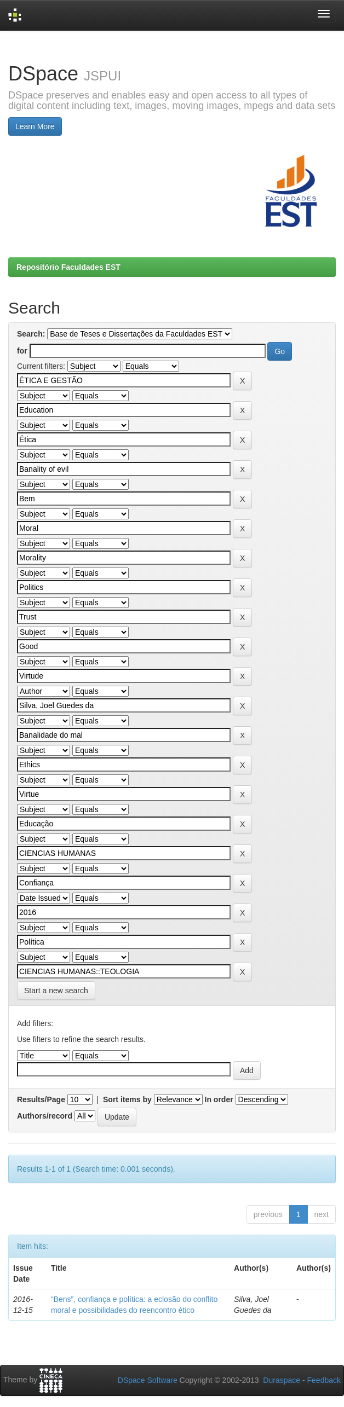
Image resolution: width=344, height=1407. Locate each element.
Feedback (324, 1380)
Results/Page (41, 1099)
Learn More (35, 126)
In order (219, 1099)
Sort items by (127, 1099)
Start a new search (56, 990)
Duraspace (281, 1380)
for (22, 350)
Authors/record (44, 1115)
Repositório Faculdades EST (68, 267)
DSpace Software (147, 1380)
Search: (31, 333)
